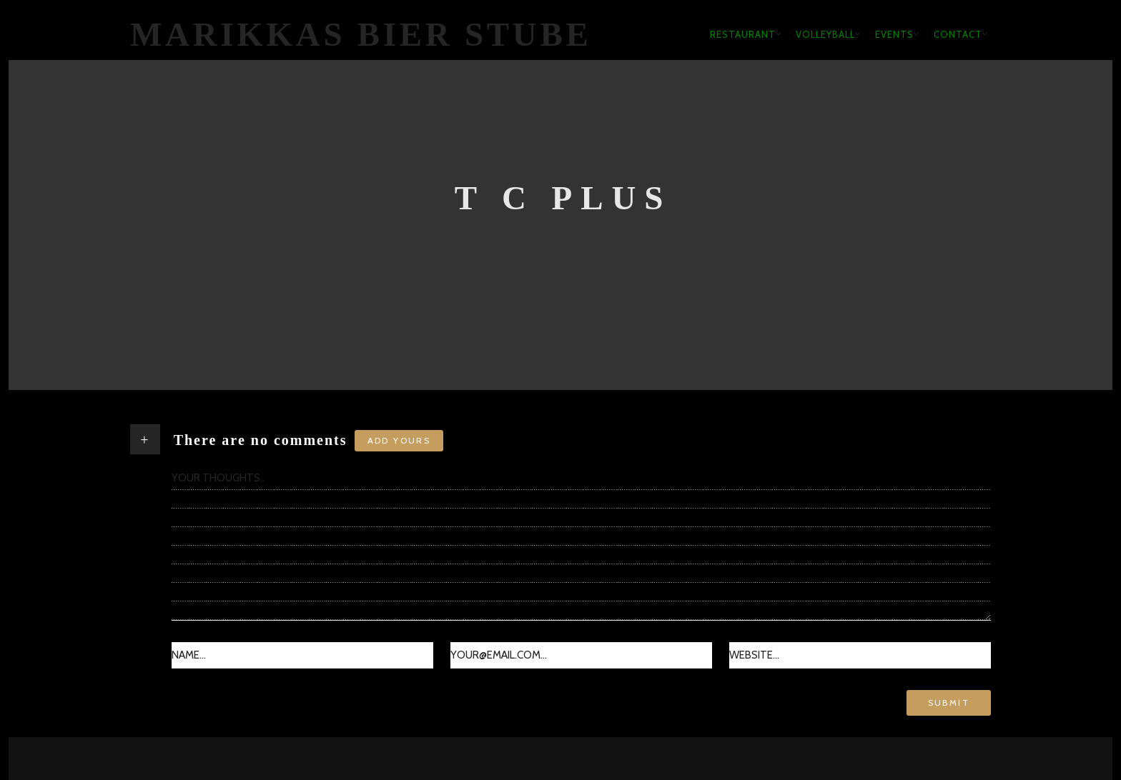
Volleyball (825, 34)
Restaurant (743, 34)
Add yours (399, 440)
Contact (958, 34)
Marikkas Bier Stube (361, 34)
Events (894, 34)
